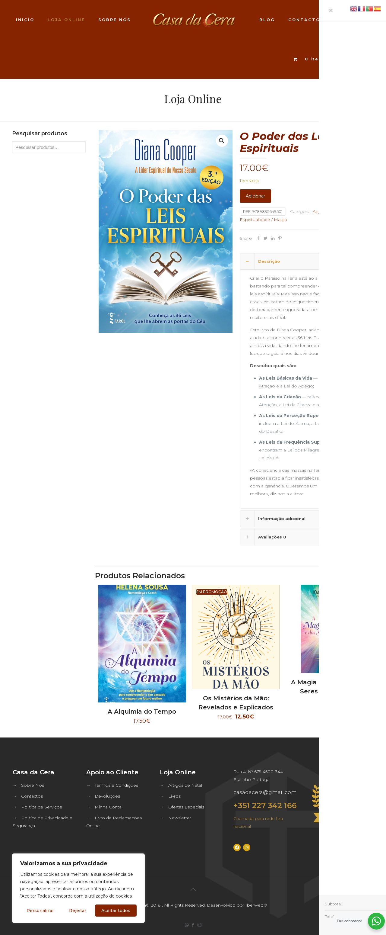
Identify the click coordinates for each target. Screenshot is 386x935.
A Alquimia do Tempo (142, 711)
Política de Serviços (41, 807)
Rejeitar (77, 910)
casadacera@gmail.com (265, 792)
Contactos (32, 796)
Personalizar (40, 910)
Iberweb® (256, 905)
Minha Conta (108, 807)
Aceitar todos (115, 910)
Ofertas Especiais (186, 807)
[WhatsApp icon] (187, 925)
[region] (78, 888)
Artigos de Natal (185, 785)
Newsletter (179, 818)
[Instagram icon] (199, 925)
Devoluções (107, 796)
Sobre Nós (32, 785)
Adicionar (255, 196)
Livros (174, 796)
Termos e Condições (116, 785)
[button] (222, 141)
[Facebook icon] (193, 925)
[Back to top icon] (193, 889)
